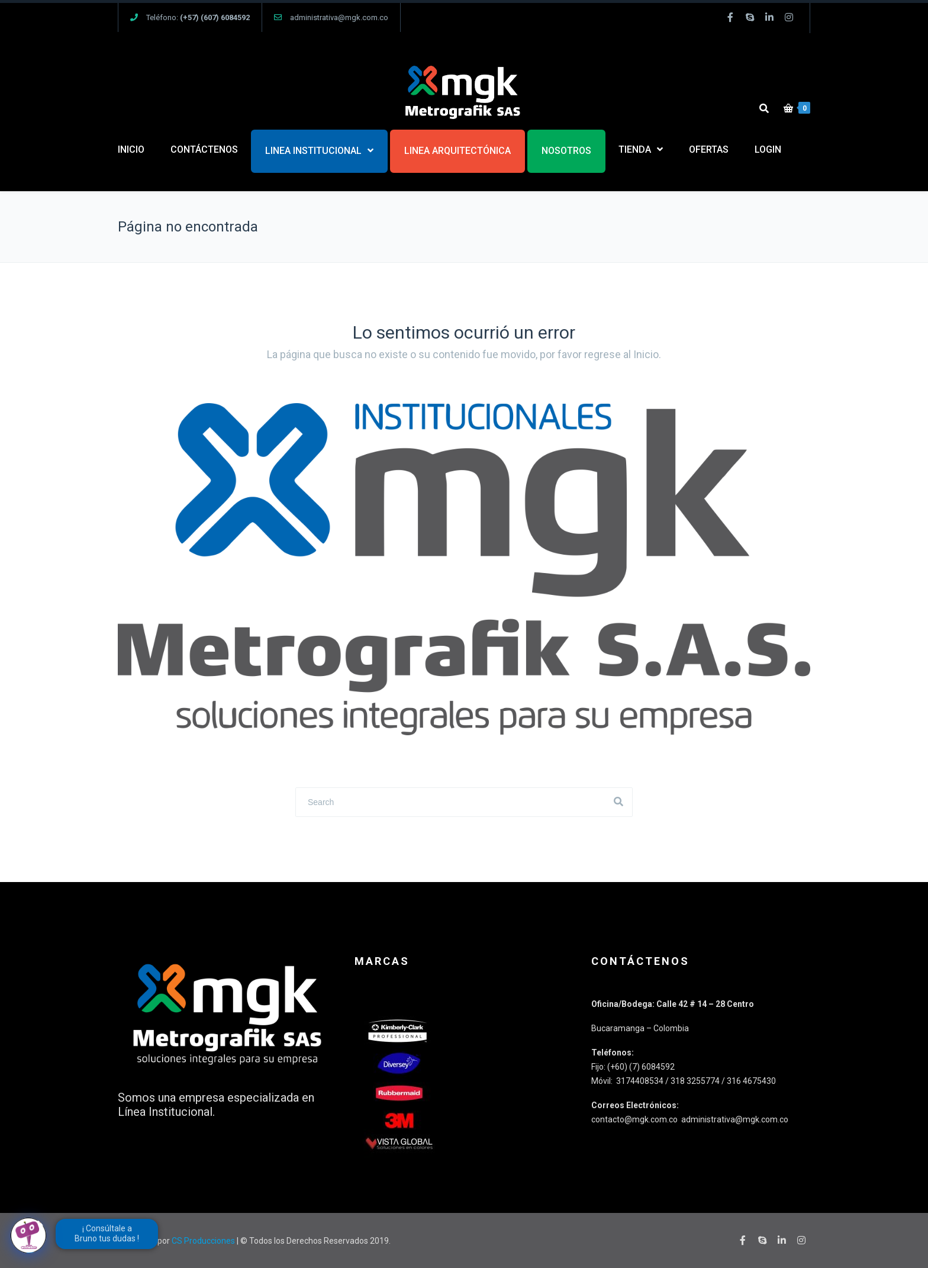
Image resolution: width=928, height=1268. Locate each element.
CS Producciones (203, 1241)
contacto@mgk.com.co (635, 1119)
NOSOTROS (566, 150)
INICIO (131, 149)
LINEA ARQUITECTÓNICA (457, 150)
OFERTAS (709, 149)
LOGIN (768, 149)
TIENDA (634, 149)
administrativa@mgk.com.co (339, 17)
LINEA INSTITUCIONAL (313, 150)
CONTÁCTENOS (204, 149)
